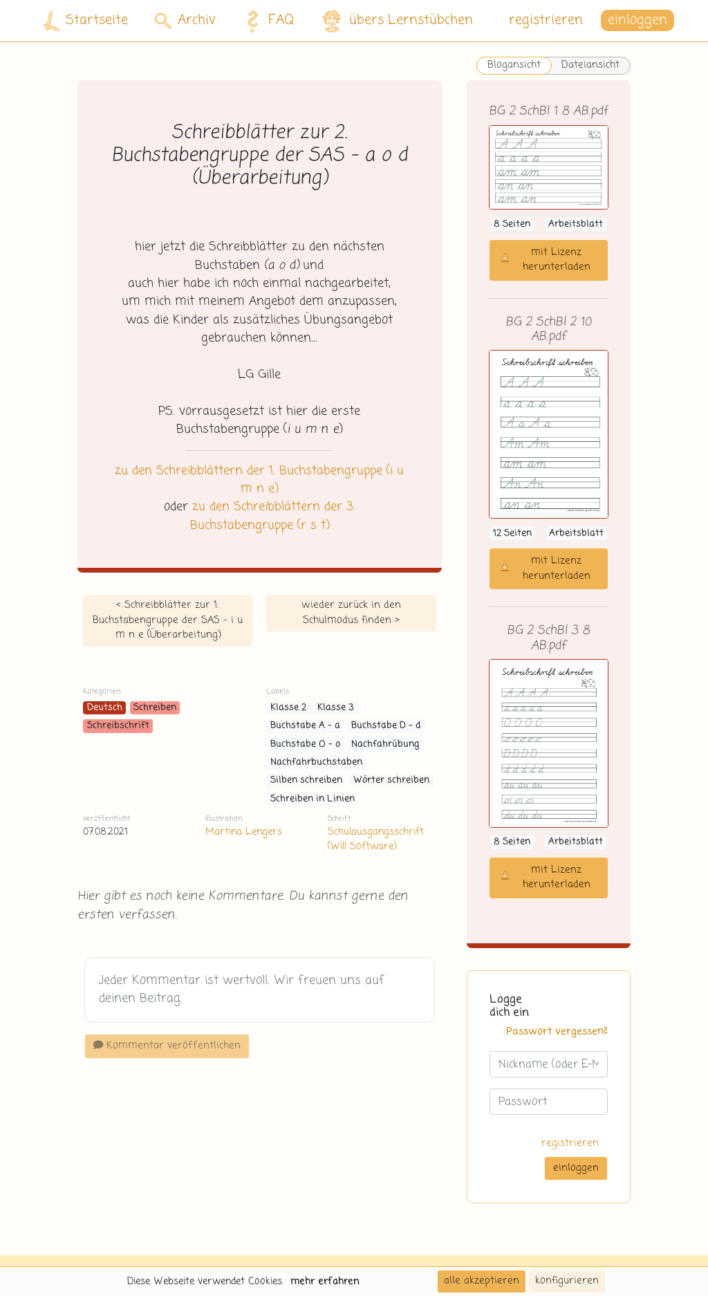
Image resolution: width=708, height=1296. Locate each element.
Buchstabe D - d (385, 725)
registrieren (546, 20)
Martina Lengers (243, 832)
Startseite (86, 21)
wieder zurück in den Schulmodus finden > (351, 612)
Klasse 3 (335, 707)
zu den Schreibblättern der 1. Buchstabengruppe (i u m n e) (259, 480)
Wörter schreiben (391, 780)
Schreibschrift (118, 725)
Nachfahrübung (385, 744)
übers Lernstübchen (396, 21)
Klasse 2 (288, 707)
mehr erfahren (325, 1281)
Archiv (185, 20)
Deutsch (104, 707)
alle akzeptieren (481, 1281)
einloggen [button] (637, 20)
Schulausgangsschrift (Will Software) (376, 839)
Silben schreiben (306, 780)
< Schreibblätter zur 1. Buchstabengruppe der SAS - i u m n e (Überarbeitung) (168, 620)
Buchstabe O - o (305, 744)
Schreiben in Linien (312, 799)
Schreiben (154, 707)
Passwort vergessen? (557, 1032)
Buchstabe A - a (305, 725)
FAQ (267, 21)
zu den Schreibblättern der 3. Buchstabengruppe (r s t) (272, 516)
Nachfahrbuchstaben (316, 762)
